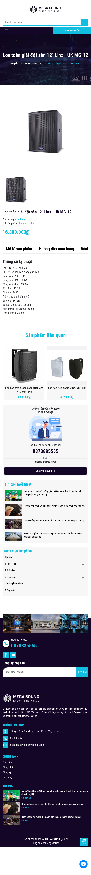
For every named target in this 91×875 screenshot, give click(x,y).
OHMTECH (10, 564)
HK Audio (9, 557)
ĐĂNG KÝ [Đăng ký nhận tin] (82, 672)
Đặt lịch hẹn (72, 31)
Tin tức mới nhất (17, 484)
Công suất (10, 590)
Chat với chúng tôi (45, 470)
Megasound (53, 843)
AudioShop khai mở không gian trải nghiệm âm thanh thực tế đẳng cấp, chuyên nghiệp (52, 493)
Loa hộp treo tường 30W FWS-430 (67, 388)
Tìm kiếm (8, 762)
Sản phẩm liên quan (45, 335)
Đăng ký (7, 772)
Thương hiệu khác (14, 583)
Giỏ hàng (7, 777)
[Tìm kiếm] (84, 22)
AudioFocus (11, 577)
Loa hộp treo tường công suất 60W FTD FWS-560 (24, 389)
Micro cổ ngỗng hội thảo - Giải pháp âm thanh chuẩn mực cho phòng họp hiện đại (53, 535)
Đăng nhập (8, 767)
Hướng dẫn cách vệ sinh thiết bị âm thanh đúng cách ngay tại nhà (55, 506)
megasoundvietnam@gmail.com (27, 744)
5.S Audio (10, 570)
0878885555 (45, 451)
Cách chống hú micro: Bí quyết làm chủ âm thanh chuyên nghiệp (54, 520)
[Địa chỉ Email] (45, 672)
